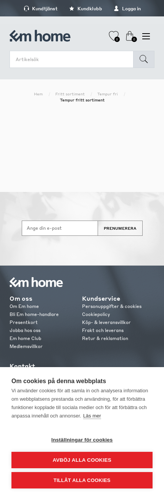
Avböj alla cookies (82, 460)
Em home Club (25, 338)
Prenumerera (120, 228)
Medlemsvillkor (26, 346)
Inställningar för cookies (82, 440)
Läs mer (92, 416)
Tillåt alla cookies (81, 480)
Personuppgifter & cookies (111, 306)
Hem (38, 94)
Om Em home (24, 306)
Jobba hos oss (25, 330)
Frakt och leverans (103, 330)
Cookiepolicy (96, 314)
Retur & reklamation (105, 338)
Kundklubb (85, 8)
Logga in (127, 8)
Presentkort (24, 322)
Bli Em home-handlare (34, 314)
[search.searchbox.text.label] (73, 59)
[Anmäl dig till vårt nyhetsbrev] (60, 228)
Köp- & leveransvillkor (106, 322)
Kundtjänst (41, 8)
